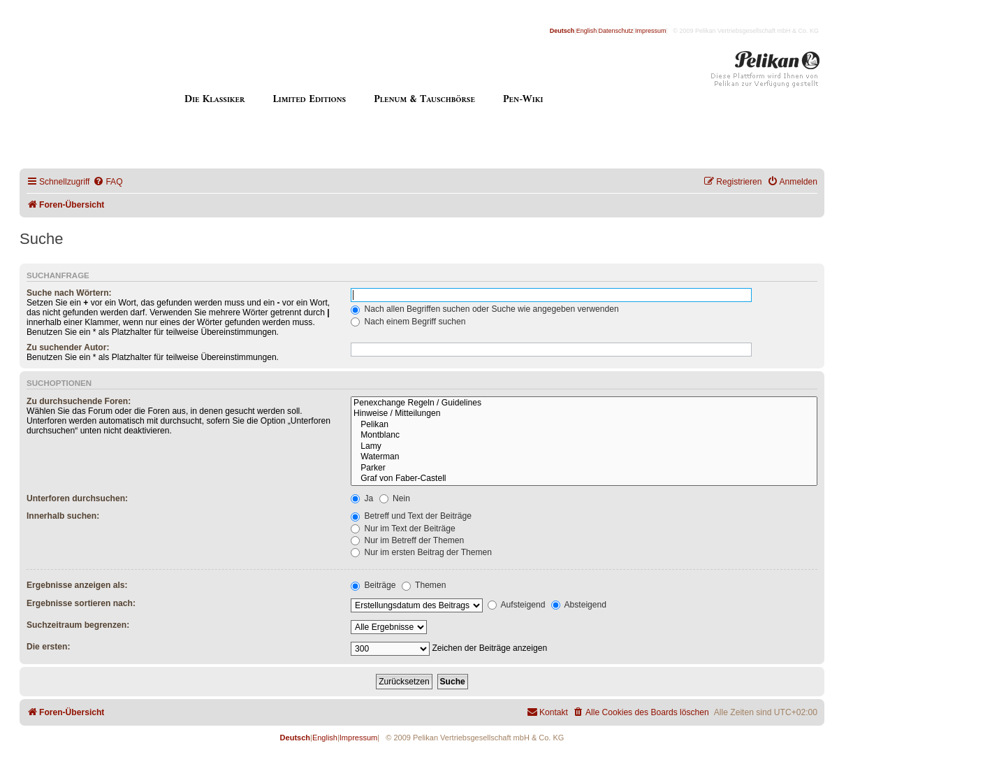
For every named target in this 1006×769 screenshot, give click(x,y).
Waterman (584, 457)
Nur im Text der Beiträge (403, 528)
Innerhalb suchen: (63, 516)
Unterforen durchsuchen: (77, 498)
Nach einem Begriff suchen (408, 321)
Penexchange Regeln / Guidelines (584, 403)
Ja (362, 498)
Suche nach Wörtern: (69, 293)
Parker (584, 468)
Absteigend (578, 605)
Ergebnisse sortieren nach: (81, 603)
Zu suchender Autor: (68, 347)
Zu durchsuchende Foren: (79, 401)
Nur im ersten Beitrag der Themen (421, 552)
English (586, 30)
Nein (394, 498)
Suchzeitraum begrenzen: (78, 625)
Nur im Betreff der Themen (407, 540)
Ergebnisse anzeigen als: (77, 585)
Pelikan (584, 425)
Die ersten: (49, 647)
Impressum (650, 30)
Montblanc (584, 435)
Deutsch (562, 30)
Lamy (584, 446)
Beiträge (373, 585)
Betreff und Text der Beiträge (411, 516)
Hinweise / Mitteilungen (584, 413)
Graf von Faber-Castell (584, 478)
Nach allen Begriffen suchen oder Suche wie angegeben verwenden (485, 309)
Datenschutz (616, 30)
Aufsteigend (517, 605)
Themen (424, 585)
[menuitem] (107, 182)
